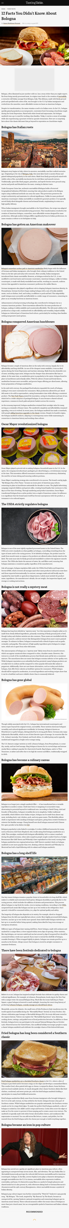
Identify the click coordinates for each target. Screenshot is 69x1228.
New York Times (17, 396)
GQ (28, 825)
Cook (3, 8)
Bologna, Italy (28, 174)
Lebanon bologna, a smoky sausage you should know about (30, 1005)
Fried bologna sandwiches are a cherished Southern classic (22, 1081)
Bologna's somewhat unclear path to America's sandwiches (22, 268)
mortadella (62, 96)
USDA (64, 905)
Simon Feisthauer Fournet (11, 23)
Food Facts (11, 8)
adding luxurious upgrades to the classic (25, 413)
